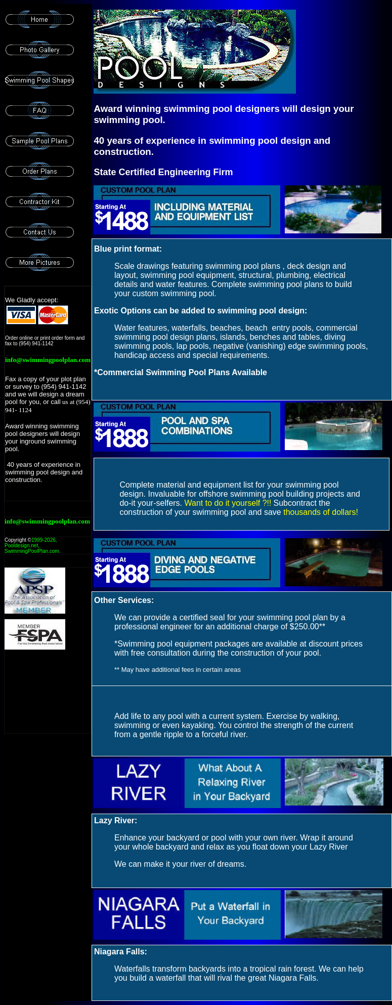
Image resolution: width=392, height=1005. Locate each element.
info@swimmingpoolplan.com (48, 360)
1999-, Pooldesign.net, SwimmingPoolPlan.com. (33, 545)
